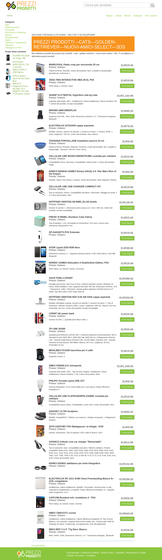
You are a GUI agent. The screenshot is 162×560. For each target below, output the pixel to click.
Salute (8, 40)
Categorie (137, 16)
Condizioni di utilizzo (90, 553)
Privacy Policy (107, 553)
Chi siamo (79, 556)
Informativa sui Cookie (136, 553)
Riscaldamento (11, 37)
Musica (8, 35)
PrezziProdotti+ (38, 546)
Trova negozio (127, 71)
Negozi (109, 16)
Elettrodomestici (12, 27)
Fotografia (9, 30)
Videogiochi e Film (13, 48)
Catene (118, 16)
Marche (127, 16)
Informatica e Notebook (15, 32)
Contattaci (90, 556)
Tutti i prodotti (151, 16)
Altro (7, 25)
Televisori (9, 45)
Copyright (119, 553)
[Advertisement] (93, 26)
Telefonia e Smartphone (15, 43)
